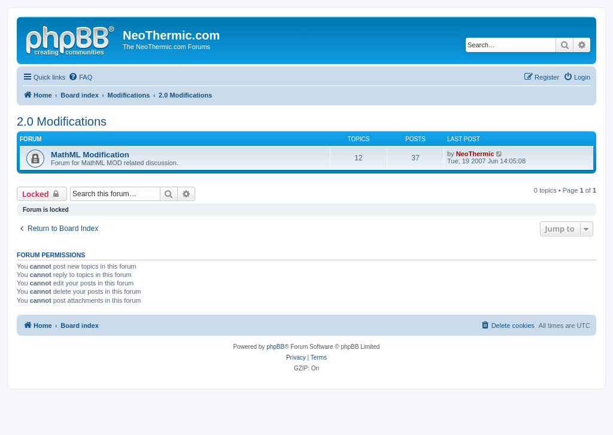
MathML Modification (90, 154)
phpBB (275, 346)
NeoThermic (475, 153)
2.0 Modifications (62, 121)
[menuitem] (80, 77)
